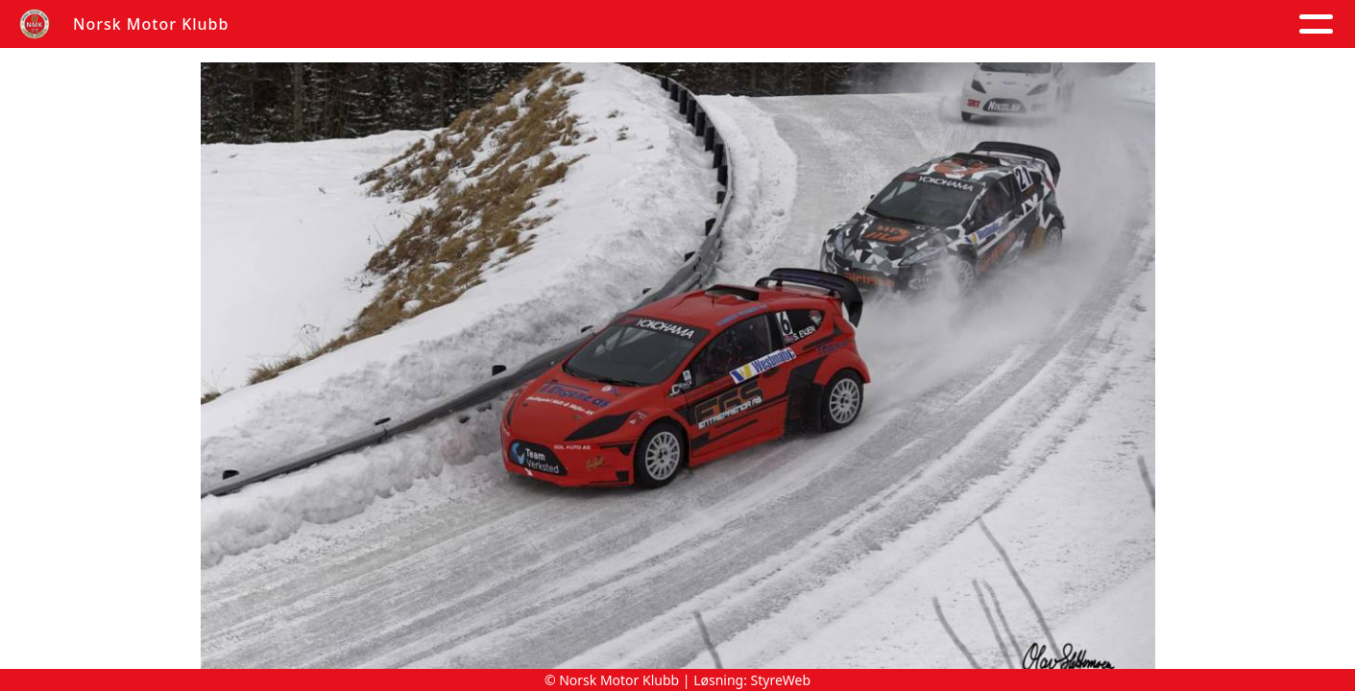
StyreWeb (781, 680)
